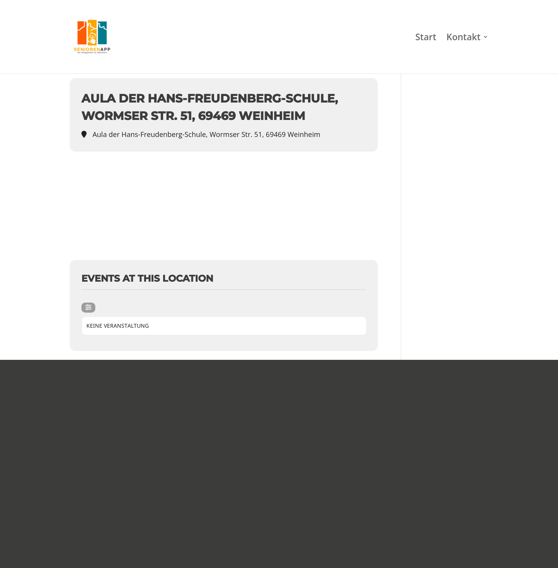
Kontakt (463, 38)
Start (425, 38)
